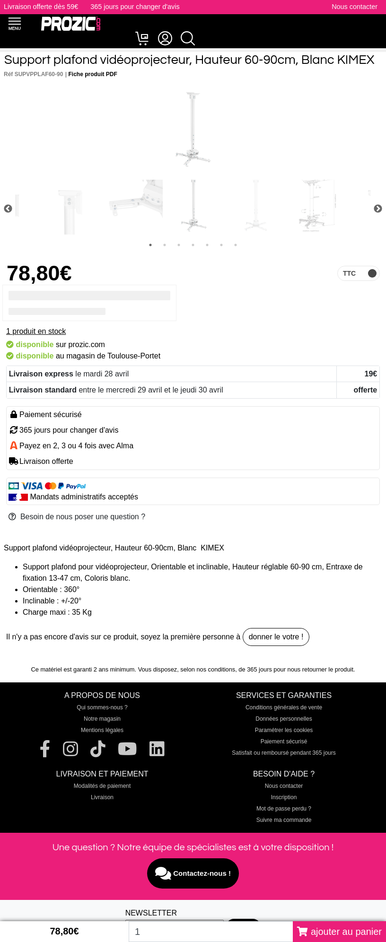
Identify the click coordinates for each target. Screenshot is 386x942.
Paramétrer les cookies (284, 730)
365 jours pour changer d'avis (134, 6)
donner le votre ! (276, 637)
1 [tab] (150, 245)
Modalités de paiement (102, 786)
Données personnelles (283, 718)
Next (378, 209)
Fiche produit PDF (93, 74)
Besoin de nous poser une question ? (77, 517)
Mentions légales (102, 730)
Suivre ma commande (284, 820)
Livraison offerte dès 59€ (41, 6)
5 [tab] (207, 245)
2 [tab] (164, 245)
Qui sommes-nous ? (102, 707)
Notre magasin (102, 718)
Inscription (284, 797)
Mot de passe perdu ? (283, 808)
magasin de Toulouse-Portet (113, 356)
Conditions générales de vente (284, 707)
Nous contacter (354, 6)
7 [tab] (235, 245)
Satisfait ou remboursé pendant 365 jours (283, 753)
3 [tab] (179, 245)
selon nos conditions (207, 669)
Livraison (102, 797)
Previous (8, 209)
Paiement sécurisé (284, 741)
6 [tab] (221, 245)
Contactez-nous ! (193, 873)
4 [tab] (193, 245)
